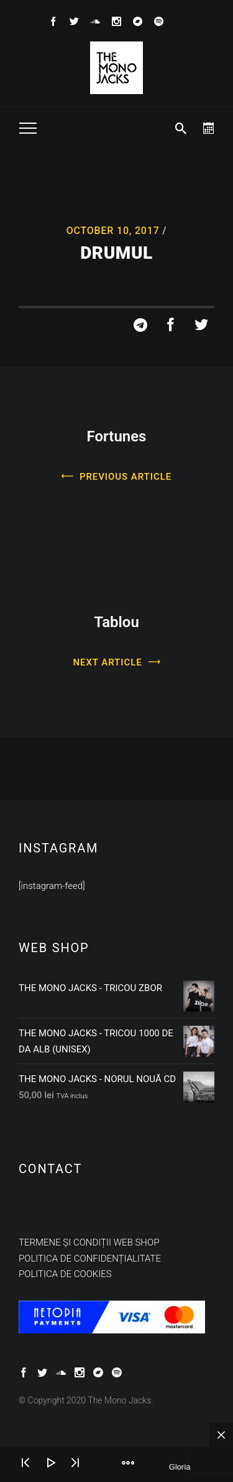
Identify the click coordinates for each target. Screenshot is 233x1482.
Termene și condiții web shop (89, 1242)
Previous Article (125, 476)
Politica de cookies (65, 1274)
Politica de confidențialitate (90, 1258)
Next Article (107, 662)
